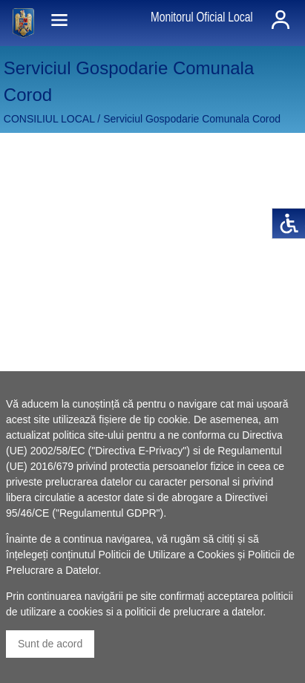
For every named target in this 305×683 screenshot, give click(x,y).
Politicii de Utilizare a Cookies (167, 555)
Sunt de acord (50, 644)
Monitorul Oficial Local (202, 17)
